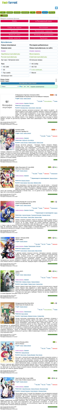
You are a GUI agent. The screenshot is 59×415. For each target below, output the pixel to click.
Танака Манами (31, 355)
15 (21, 86)
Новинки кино (6, 48)
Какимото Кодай (25, 248)
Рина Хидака (23, 217)
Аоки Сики (38, 107)
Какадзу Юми (38, 217)
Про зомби (15, 73)
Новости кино (14, 34)
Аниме (3, 51)
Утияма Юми (40, 316)
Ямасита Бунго (53, 178)
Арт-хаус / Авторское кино (10, 60)
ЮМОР (39, 12)
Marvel (44, 73)
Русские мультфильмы (9, 57)
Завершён (54, 136)
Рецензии (14, 31)
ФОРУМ (45, 12)
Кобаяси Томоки (26, 282)
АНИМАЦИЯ (25, 12)
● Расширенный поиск (44, 21)
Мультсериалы (35, 54)
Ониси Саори (31, 250)
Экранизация (53, 173)
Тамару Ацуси (31, 284)
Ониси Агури (39, 142)
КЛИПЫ (4, 15)
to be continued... (44, 70)
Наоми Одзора (32, 142)
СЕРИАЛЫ (17, 12)
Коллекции (43, 27)
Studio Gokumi (27, 98)
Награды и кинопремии (43, 34)
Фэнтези (31, 103)
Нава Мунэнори (26, 389)
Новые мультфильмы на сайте (41, 48)
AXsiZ (21, 98)
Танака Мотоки (25, 352)
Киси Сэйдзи (24, 314)
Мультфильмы (6, 42)
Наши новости (14, 38)
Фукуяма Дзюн (24, 107)
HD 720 (44, 67)
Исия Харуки (23, 182)
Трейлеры (44, 38)
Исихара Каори (42, 391)
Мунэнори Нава (44, 389)
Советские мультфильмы (38, 57)
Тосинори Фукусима (36, 215)
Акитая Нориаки (25, 105)
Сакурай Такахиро (25, 391)
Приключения (32, 246)
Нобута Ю (24, 140)
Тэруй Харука (23, 316)
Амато (55, 213)
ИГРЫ (51, 12)
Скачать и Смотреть (52, 122)
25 (24, 86)
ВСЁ (3, 12)
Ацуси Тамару (24, 284)
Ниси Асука (23, 355)
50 (28, 86)
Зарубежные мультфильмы (10, 54)
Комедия (26, 103)
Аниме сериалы (35, 51)
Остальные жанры (36, 60)
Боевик (26, 246)
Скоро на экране (14, 27)
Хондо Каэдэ (32, 107)
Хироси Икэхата (35, 389)
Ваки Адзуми (38, 250)
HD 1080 (15, 67)
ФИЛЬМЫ (9, 12)
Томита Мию (31, 217)
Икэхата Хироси (25, 180)
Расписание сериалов (43, 31)
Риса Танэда (39, 355)
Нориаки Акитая (46, 215)
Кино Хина (30, 182)
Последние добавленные (39, 45)
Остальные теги (6, 75)
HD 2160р (44, 64)
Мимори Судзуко (32, 316)
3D (15, 70)
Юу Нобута (31, 140)
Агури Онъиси (24, 142)
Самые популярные (8, 45)
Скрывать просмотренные (37, 86)
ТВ (32, 12)
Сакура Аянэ (39, 284)
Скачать (55, 159)
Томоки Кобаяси (35, 282)
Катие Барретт (34, 391)
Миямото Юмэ (37, 182)
